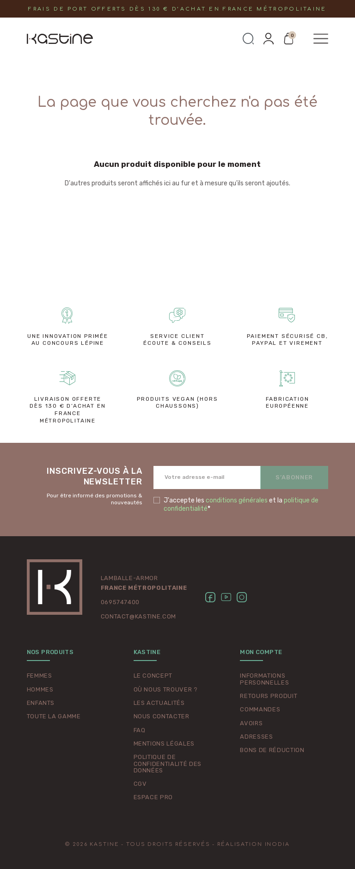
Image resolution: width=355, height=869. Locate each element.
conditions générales (237, 500)
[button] (248, 38)
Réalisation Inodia (253, 844)
